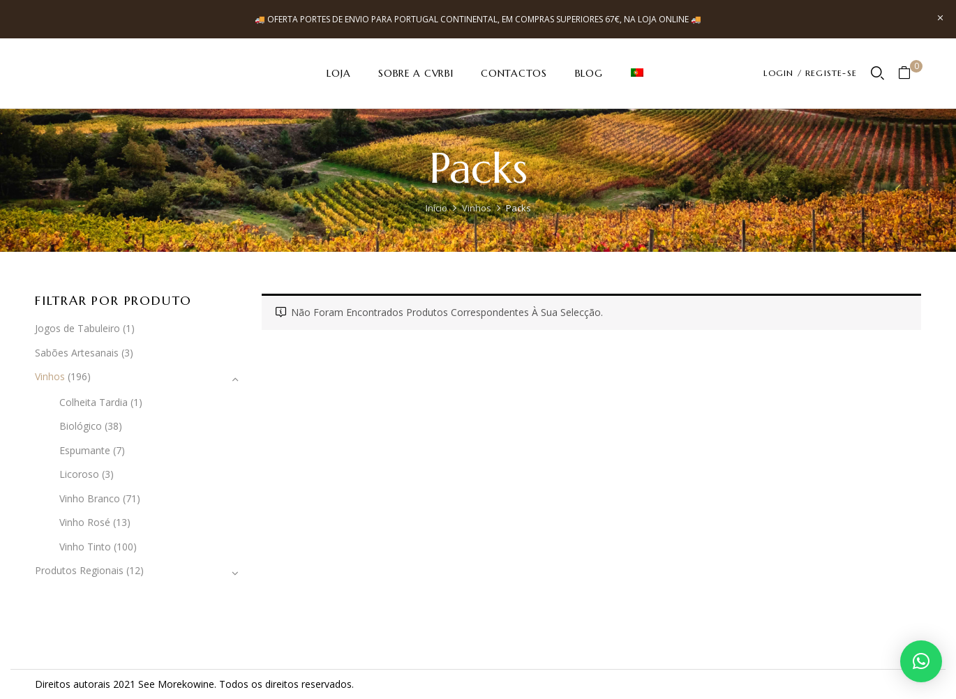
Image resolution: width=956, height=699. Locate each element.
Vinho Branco (89, 498)
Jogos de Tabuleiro (77, 328)
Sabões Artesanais (77, 352)
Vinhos (476, 208)
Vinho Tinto (85, 546)
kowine (198, 684)
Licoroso (79, 474)
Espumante (84, 450)
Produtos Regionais (79, 570)
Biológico (80, 426)
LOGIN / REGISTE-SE (810, 73)
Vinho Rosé (84, 522)
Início (436, 208)
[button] (909, 73)
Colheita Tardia (93, 402)
